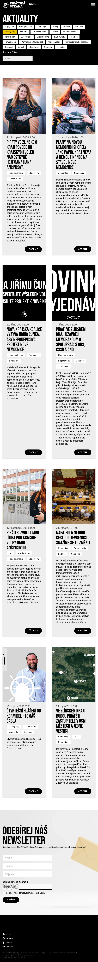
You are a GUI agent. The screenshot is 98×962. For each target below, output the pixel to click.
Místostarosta (43, 37)
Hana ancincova (70, 31)
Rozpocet (9, 47)
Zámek (21, 47)
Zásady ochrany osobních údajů (14, 957)
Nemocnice (79, 173)
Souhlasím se (25, 893)
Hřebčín (66, 26)
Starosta (48, 47)
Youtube (23, 31)
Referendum (10, 37)
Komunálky (63, 736)
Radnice (79, 26)
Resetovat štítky (10, 52)
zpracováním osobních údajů (32, 893)
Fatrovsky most (39, 31)
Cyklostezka (26, 37)
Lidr (10, 553)
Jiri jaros (80, 361)
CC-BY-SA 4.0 (17, 953)
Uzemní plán (42, 26)
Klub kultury (59, 37)
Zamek (55, 31)
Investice (61, 47)
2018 (76, 736)
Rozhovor (27, 732)
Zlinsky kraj (10, 31)
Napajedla (9, 26)
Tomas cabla (10, 42)
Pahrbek (73, 37)
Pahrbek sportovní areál (32, 42)
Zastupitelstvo (25, 26)
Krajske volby (54, 42)
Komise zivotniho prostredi (77, 42)
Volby (55, 26)
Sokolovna (34, 47)
